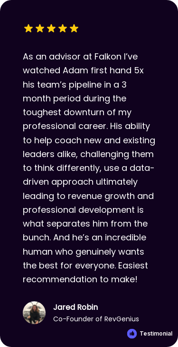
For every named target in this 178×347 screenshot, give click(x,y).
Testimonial (156, 333)
